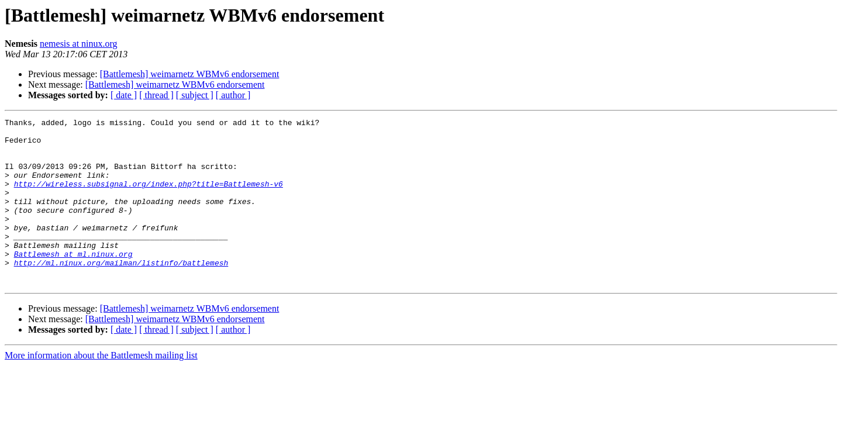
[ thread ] (156, 95)
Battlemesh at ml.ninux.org (73, 282)
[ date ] (124, 95)
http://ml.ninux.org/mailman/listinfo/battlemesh (121, 292)
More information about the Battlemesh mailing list (101, 389)
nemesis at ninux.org (79, 44)
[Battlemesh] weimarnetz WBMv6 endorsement (189, 74)
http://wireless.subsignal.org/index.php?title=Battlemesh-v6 (148, 197)
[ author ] (233, 95)
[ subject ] (194, 95)
